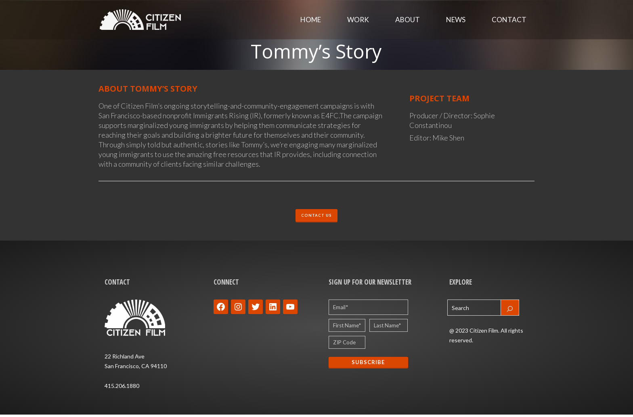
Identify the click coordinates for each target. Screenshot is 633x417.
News (455, 20)
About (407, 20)
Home (310, 20)
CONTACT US (316, 216)
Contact (509, 20)
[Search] (510, 310)
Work (358, 20)
